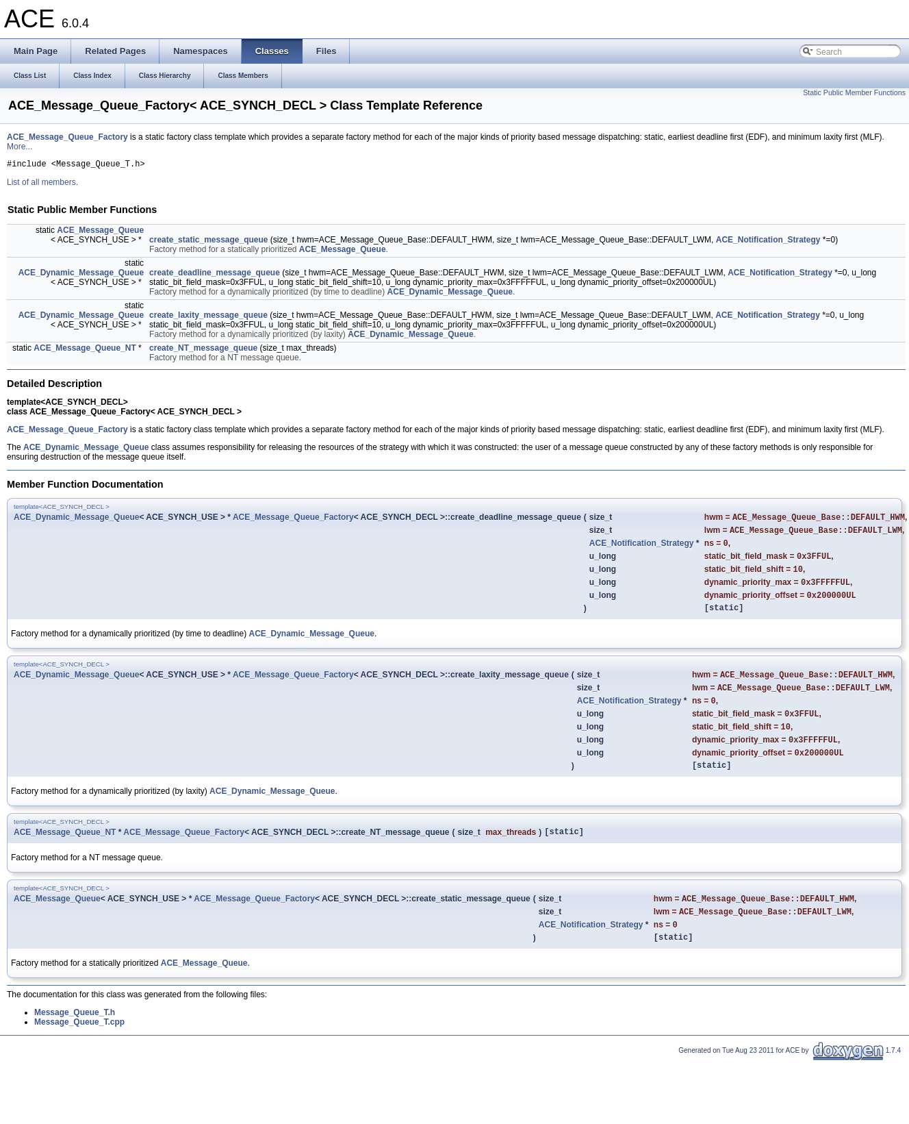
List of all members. (42, 184)
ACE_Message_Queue (100, 232)
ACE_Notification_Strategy (768, 242)
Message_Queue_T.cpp (79, 1055)
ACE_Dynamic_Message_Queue (81, 274)
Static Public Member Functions (854, 92)
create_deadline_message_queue (214, 274)
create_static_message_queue (208, 242)
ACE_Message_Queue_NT (85, 350)
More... (19, 146)
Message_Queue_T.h (74, 1046)
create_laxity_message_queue (208, 317)
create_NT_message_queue (203, 350)
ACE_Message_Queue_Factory (67, 137)
